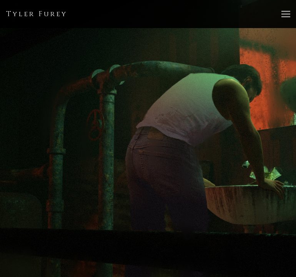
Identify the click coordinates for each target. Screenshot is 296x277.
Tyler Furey (36, 14)
